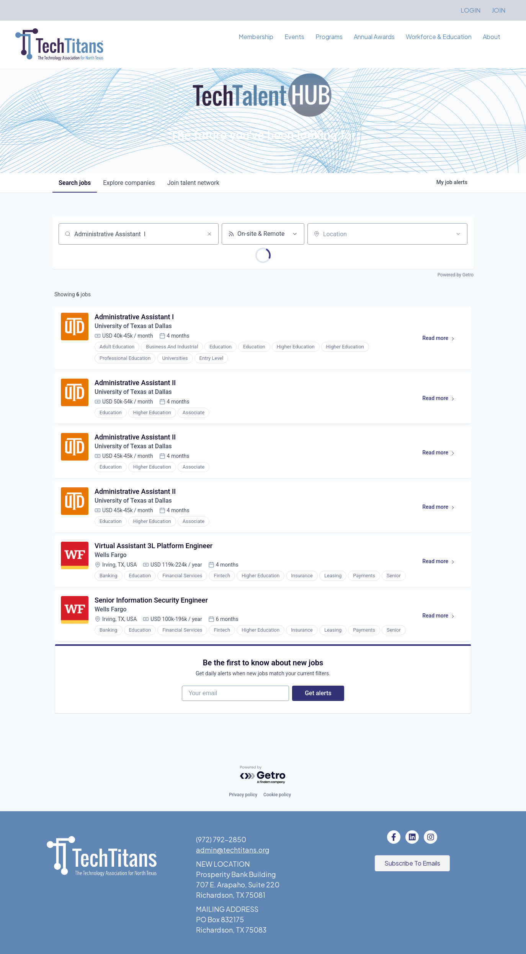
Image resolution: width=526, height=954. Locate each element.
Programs (329, 37)
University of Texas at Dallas (134, 326)
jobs (75, 182)
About (491, 37)
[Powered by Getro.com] (263, 775)
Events (294, 37)
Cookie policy (277, 794)
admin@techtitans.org (233, 849)
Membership (255, 37)
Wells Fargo (111, 555)
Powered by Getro (456, 275)
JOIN (498, 10)
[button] (412, 863)
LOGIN (470, 10)
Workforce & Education (439, 37)
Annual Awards (374, 37)
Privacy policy (243, 794)
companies (129, 182)
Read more (442, 339)
